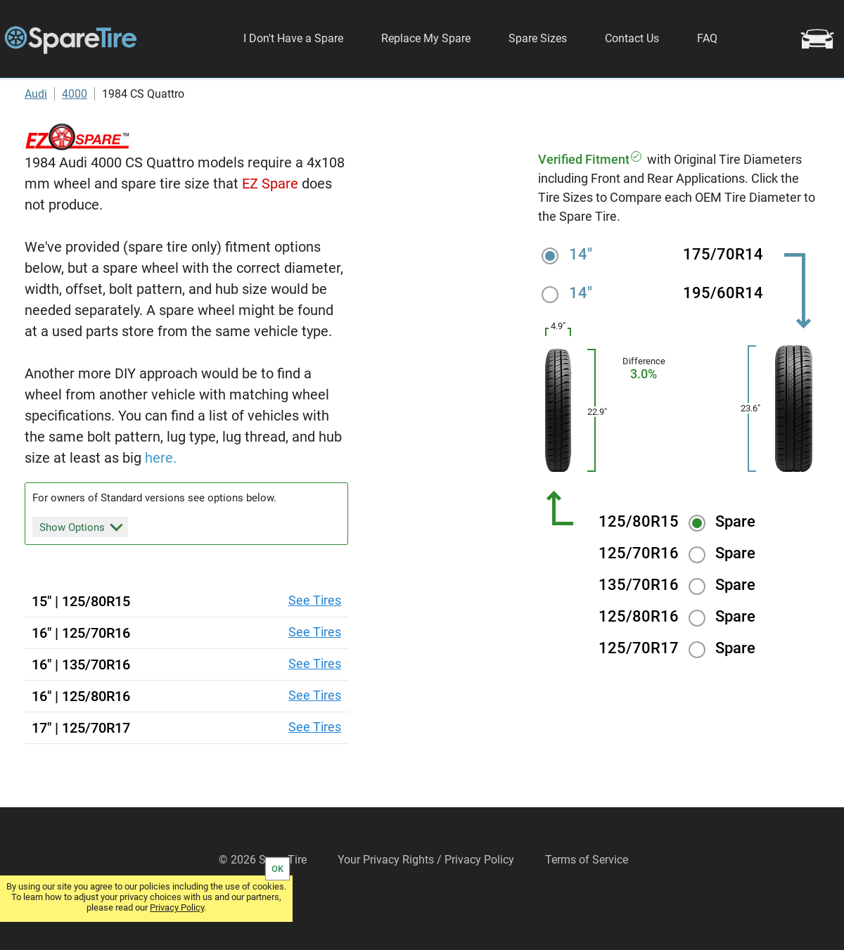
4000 (74, 131)
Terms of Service (586, 897)
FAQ (707, 38)
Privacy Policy (177, 907)
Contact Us (632, 38)
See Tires (314, 638)
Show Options (81, 564)
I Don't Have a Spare (293, 38)
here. (161, 495)
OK (277, 869)
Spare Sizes (538, 38)
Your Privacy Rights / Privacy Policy (426, 897)
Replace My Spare (426, 38)
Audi (36, 131)
